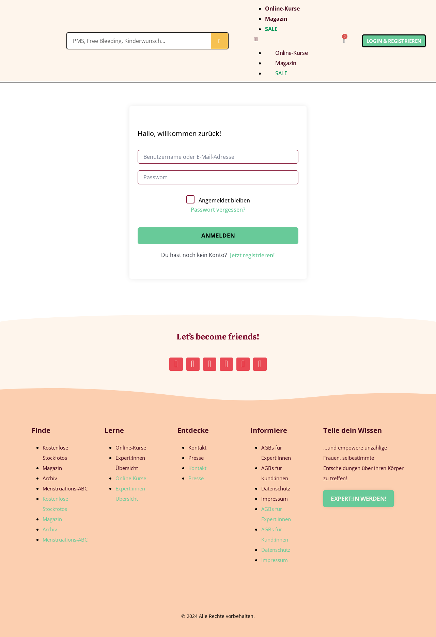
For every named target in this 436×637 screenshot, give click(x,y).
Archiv (50, 478)
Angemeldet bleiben (224, 200)
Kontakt (197, 447)
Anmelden (218, 235)
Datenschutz (275, 488)
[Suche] (219, 41)
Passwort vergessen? (218, 209)
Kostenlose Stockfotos (55, 452)
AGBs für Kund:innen (274, 473)
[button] (286, 39)
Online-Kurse (282, 8)
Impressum (274, 498)
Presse (196, 457)
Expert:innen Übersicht (130, 462)
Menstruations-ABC (65, 488)
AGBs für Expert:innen (276, 452)
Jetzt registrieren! (252, 255)
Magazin (276, 18)
